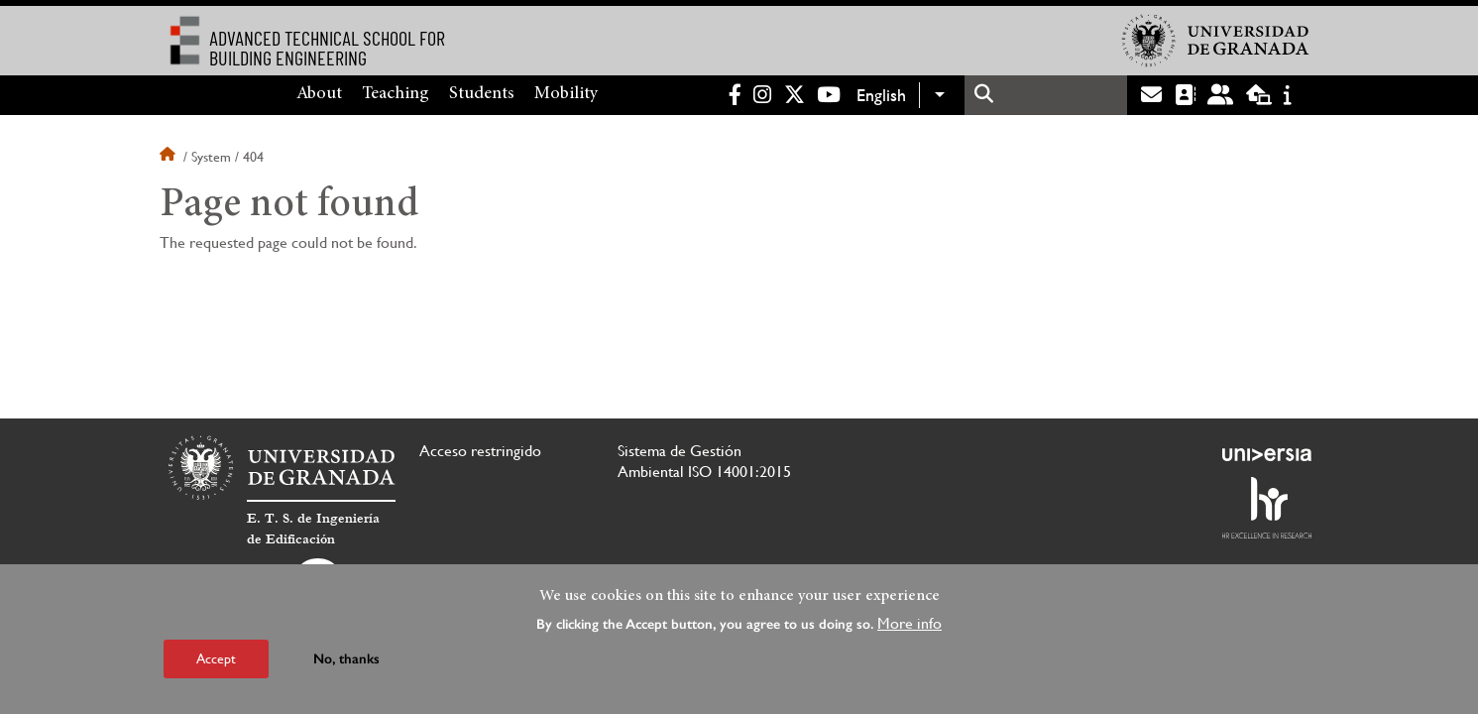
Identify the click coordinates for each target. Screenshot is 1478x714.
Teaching (395, 94)
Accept (216, 658)
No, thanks (346, 659)
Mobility (566, 94)
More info (909, 623)
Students (481, 94)
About (319, 94)
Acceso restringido (480, 450)
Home (169, 157)
